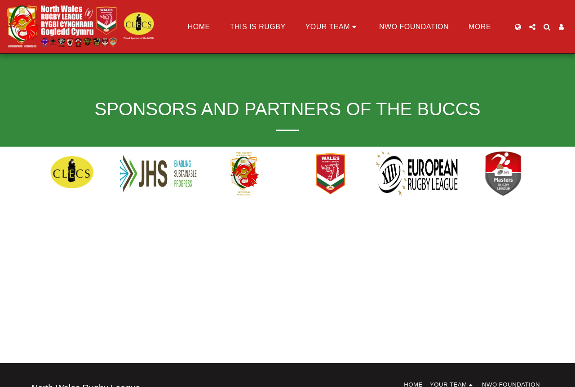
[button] (332, 27)
